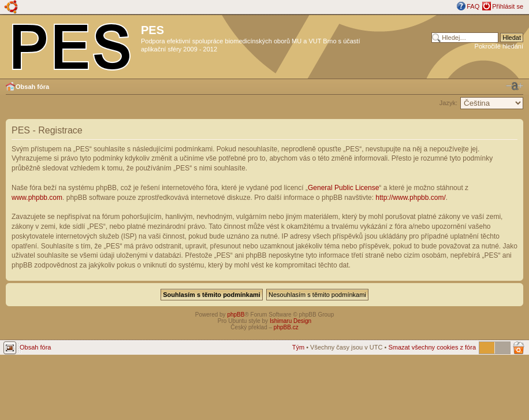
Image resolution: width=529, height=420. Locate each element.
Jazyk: (448, 102)
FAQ (473, 6)
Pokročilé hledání (499, 46)
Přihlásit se (507, 6)
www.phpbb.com (37, 198)
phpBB (235, 314)
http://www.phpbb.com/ (410, 198)
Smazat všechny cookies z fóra (432, 347)
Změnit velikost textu (514, 86)
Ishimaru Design (290, 321)
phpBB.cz (286, 327)
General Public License (343, 188)
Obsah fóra (32, 86)
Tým (298, 347)
